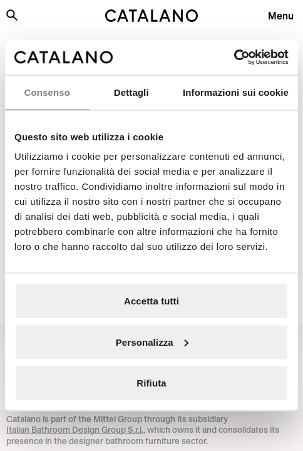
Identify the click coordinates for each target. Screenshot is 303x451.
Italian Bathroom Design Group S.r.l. (74, 429)
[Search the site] (12, 15)
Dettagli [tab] (131, 91)
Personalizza (152, 341)
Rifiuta (151, 383)
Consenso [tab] (47, 91)
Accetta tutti (151, 301)
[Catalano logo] (151, 15)
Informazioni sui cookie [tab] (236, 91)
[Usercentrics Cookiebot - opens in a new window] (234, 57)
